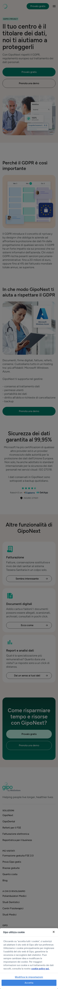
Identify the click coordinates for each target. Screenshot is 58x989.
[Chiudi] (53, 931)
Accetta (29, 982)
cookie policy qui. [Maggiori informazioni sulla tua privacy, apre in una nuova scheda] (40, 968)
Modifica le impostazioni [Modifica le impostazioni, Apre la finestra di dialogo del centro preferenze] (29, 977)
